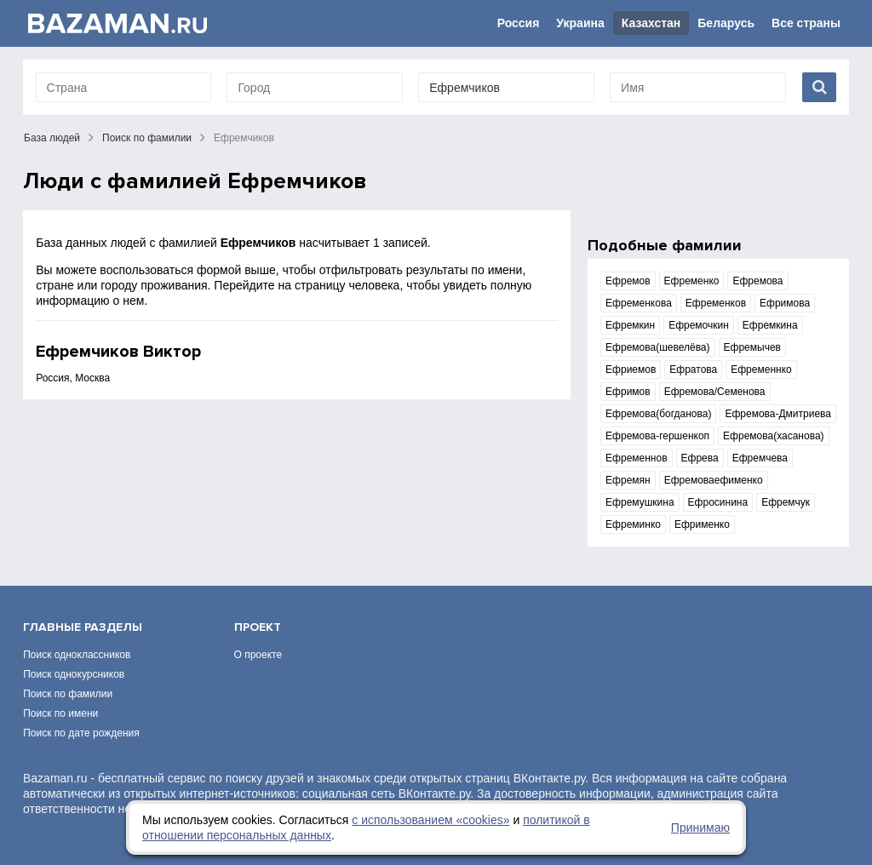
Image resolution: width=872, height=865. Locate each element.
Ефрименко (702, 524)
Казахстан (651, 23)
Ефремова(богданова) (658, 414)
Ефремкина (770, 325)
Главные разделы (82, 605)
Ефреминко (633, 524)
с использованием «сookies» (430, 820)
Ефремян (628, 480)
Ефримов (628, 392)
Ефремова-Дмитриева (778, 414)
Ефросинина (718, 502)
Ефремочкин (698, 325)
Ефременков (716, 303)
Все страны (806, 23)
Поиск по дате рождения (81, 711)
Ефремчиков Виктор (118, 351)
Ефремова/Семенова (715, 392)
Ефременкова (638, 303)
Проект (257, 605)
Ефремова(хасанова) (773, 436)
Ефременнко (761, 369)
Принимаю (700, 827)
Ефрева (700, 458)
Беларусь (725, 23)
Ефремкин (630, 325)
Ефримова (785, 303)
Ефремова (757, 281)
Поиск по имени (60, 691)
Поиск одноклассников (76, 633)
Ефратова (693, 369)
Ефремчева (760, 458)
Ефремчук (785, 502)
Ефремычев (752, 347)
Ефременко (692, 281)
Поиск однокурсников (73, 652)
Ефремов (628, 281)
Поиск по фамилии (147, 138)
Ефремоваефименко (713, 480)
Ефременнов (636, 458)
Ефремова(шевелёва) (657, 347)
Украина (580, 23)
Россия (518, 23)
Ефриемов (630, 369)
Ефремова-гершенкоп (657, 436)
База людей (52, 138)
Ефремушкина (639, 502)
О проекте (258, 633)
